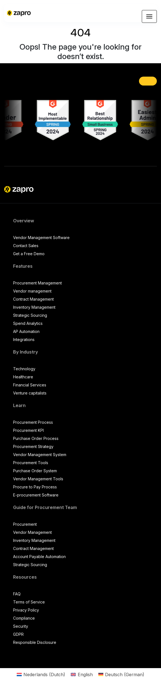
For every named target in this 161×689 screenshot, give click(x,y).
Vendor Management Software (41, 237)
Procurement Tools (30, 462)
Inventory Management (34, 307)
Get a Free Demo (29, 253)
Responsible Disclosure (34, 642)
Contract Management (33, 299)
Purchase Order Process (35, 438)
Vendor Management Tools (38, 478)
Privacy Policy (26, 610)
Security (20, 626)
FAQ (17, 593)
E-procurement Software (35, 495)
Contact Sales (25, 245)
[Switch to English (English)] (81, 674)
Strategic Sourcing (30, 315)
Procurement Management (37, 283)
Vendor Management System (39, 454)
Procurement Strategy (33, 446)
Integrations (24, 339)
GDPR (18, 634)
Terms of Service (29, 602)
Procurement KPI (28, 430)
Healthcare (23, 376)
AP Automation (26, 331)
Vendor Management (32, 532)
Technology (24, 368)
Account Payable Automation (39, 556)
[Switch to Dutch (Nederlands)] (41, 674)
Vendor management (32, 291)
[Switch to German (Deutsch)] (121, 674)
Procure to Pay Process (35, 487)
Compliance (24, 618)
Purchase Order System (35, 470)
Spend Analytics (28, 323)
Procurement (25, 524)
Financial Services (29, 385)
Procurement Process (33, 422)
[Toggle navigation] (149, 16)
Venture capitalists (30, 393)
